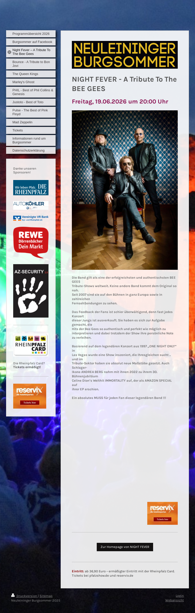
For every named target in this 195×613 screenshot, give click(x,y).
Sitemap (46, 596)
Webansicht (174, 600)
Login (180, 595)
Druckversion (24, 596)
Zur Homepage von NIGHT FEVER (125, 547)
